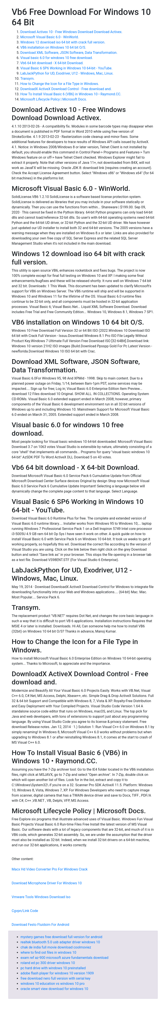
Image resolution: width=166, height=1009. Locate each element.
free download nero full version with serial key (55, 978)
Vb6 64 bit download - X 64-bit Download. (51, 63)
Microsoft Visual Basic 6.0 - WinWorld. (49, 37)
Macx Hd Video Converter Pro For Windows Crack (50, 869)
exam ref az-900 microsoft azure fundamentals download (65, 958)
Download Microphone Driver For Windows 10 (47, 883)
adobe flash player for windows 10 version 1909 (57, 973)
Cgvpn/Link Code (25, 911)
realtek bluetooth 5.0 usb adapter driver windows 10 (60, 942)
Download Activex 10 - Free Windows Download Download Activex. (71, 32)
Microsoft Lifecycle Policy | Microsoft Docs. (53, 99)
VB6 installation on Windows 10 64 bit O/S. (53, 47)
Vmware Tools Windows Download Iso (41, 897)
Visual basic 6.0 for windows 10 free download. (56, 58)
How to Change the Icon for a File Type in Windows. (59, 84)
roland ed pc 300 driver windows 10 (48, 963)
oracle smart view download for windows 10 (54, 989)
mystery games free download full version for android (61, 937)
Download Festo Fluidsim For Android (40, 925)
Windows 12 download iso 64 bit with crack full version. (62, 42)
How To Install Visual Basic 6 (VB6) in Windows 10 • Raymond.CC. (70, 94)
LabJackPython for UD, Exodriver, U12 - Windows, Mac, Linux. (66, 73)
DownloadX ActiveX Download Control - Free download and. (66, 89)
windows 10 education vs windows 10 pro (53, 984)
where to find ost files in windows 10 (48, 952)
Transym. (27, 79)
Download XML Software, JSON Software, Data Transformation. (68, 53)
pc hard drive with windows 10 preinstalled (53, 968)
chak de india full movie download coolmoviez (56, 947)
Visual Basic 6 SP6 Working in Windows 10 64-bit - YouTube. (66, 68)
